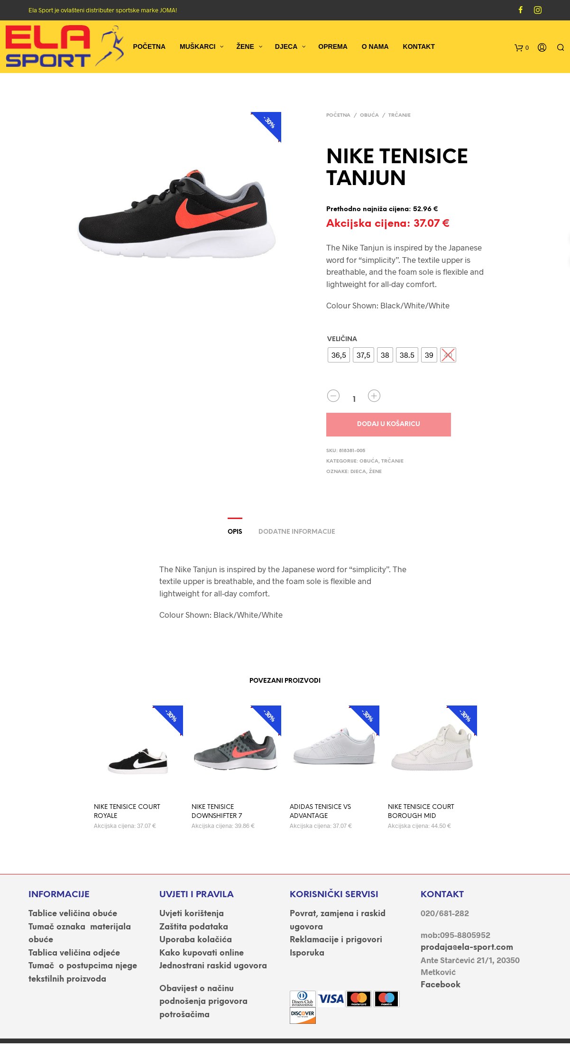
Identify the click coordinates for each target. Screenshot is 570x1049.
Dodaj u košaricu (388, 424)
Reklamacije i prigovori (336, 940)
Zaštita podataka (193, 927)
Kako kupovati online (201, 953)
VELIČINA (342, 339)
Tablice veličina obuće (72, 914)
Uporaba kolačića (195, 940)
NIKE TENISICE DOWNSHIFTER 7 (217, 812)
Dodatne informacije (296, 532)
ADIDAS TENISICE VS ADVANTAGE (320, 812)
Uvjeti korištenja (191, 914)
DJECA (358, 471)
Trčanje (399, 115)
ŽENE (375, 471)
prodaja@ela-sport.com (467, 947)
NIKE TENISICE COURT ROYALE (127, 812)
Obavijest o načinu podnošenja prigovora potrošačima (203, 1001)
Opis (235, 532)
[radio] (338, 355)
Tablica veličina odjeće (74, 953)
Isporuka (307, 953)
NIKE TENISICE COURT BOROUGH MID (421, 812)
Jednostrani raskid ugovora (213, 966)
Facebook (440, 985)
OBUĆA (369, 115)
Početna (338, 115)
